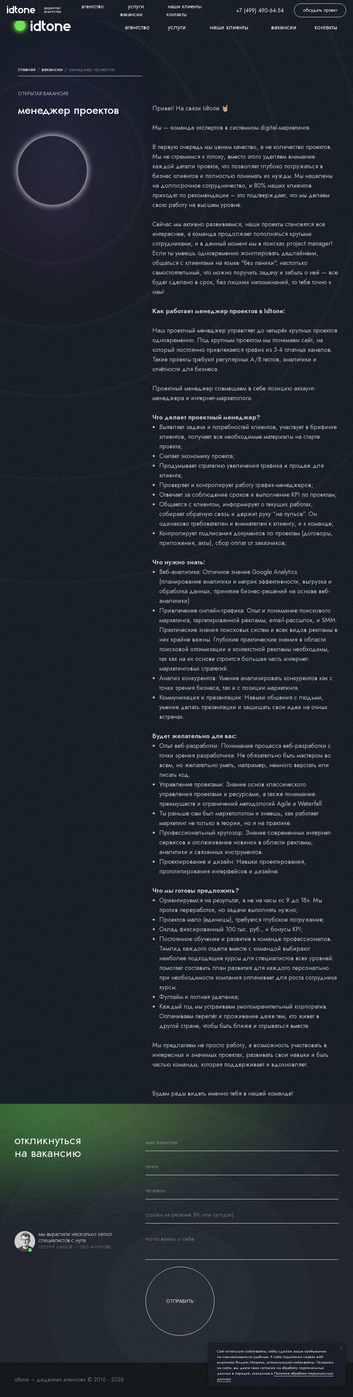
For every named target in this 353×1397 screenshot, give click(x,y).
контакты (325, 27)
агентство (137, 27)
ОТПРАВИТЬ (180, 1301)
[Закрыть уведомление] (340, 1348)
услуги (177, 27)
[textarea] (242, 1245)
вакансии (52, 69)
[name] (242, 1142)
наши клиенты (229, 27)
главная (27, 69)
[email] (242, 1166)
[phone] (242, 1190)
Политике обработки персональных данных (275, 1375)
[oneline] (242, 1214)
